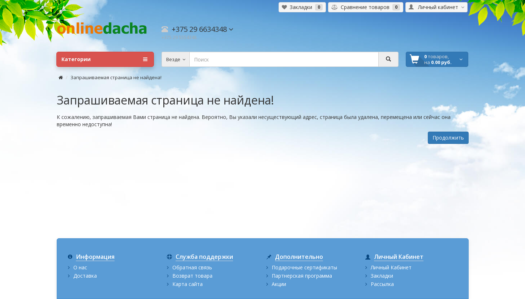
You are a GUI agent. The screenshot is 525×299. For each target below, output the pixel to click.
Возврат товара (192, 275)
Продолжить (448, 137)
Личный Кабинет (391, 267)
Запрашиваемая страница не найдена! (116, 77)
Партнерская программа (302, 275)
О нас (80, 267)
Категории (104, 59)
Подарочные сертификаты (304, 267)
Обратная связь (192, 267)
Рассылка (382, 284)
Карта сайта (187, 284)
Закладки (382, 275)
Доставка (85, 275)
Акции (279, 284)
